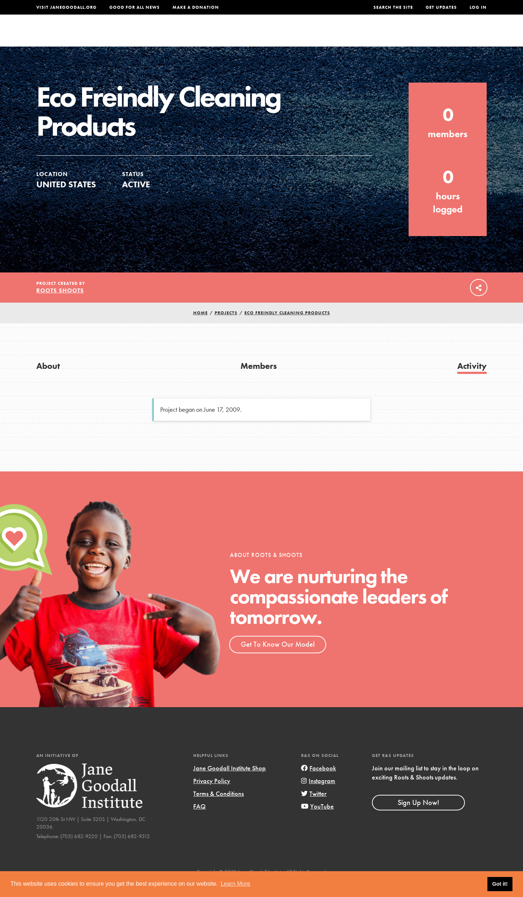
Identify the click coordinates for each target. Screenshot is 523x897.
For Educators (266, 35)
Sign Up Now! (418, 817)
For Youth (208, 35)
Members (258, 380)
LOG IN (478, 7)
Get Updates (441, 7)
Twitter (314, 808)
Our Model (325, 35)
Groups (414, 35)
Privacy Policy (211, 795)
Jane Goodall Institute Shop (229, 782)
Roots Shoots (60, 305)
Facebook (318, 782)
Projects (372, 35)
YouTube (317, 821)
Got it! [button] (499, 884)
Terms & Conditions (218, 808)
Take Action (463, 35)
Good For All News (134, 7)
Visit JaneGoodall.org (66, 7)
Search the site (393, 7)
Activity (472, 380)
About (166, 35)
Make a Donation (196, 7)
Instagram (318, 795)
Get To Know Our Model (278, 658)
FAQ (199, 821)
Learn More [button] (235, 884)
